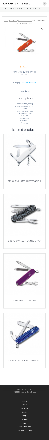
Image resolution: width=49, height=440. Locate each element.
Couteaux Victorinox (25, 21)
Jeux (24, 423)
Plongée (24, 416)
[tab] (25, 91)
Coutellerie (13, 21)
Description (25, 91)
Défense (24, 408)
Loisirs (24, 412)
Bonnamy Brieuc (16, 4)
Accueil (24, 401)
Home (6, 21)
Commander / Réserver (24, 430)
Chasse (24, 405)
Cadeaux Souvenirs (24, 427)
